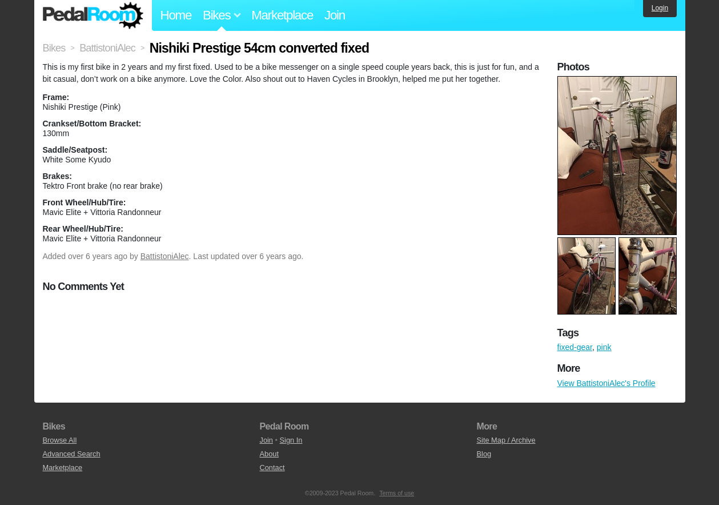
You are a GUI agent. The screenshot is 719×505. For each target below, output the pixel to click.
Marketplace (282, 15)
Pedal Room (93, 15)
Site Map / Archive (506, 440)
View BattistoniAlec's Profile (606, 383)
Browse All (60, 440)
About (269, 454)
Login (660, 8)
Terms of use (396, 493)
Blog (484, 454)
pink (604, 347)
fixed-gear (574, 347)
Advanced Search (72, 454)
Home (176, 15)
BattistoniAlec (164, 256)
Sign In (291, 440)
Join (334, 15)
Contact (272, 467)
